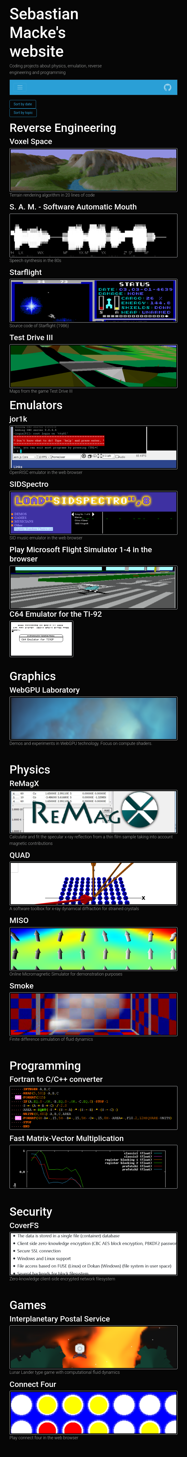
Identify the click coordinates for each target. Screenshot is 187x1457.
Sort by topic (23, 113)
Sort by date (23, 104)
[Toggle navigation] (20, 87)
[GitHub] (167, 87)
